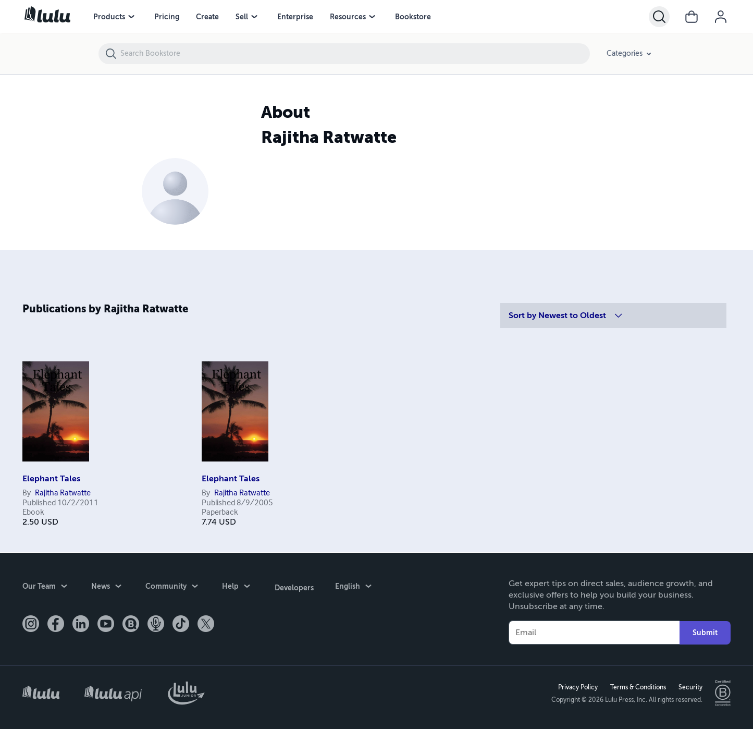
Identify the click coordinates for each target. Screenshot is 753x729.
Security (690, 686)
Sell (242, 17)
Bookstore (413, 17)
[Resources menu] (372, 16)
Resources (348, 17)
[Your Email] (594, 632)
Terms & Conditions (637, 686)
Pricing (166, 17)
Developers (293, 586)
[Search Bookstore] (354, 53)
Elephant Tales (51, 478)
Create (207, 17)
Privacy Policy (577, 686)
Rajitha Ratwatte (63, 493)
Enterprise (295, 17)
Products (109, 17)
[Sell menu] (254, 16)
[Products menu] (131, 16)
